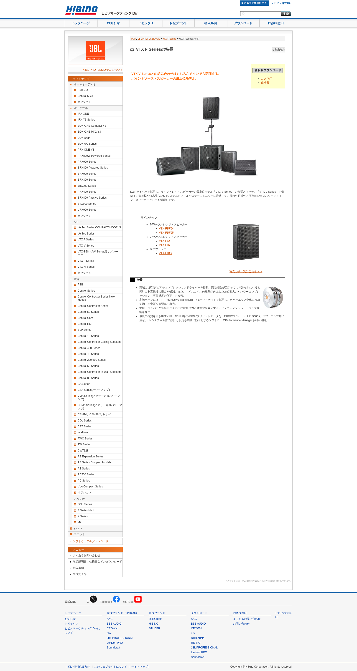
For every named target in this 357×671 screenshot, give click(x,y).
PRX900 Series (87, 161)
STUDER (154, 628)
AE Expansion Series (90, 456)
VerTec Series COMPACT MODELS (99, 227)
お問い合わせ (241, 623)
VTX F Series (86, 260)
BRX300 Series (87, 179)
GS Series (84, 384)
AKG (109, 619)
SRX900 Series (87, 173)
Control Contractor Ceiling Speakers (99, 341)
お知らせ (70, 619)
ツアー (78, 222)
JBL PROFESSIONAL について (103, 69)
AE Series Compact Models (94, 462)
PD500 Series (86, 474)
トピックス (71, 623)
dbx (109, 633)
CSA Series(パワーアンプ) (94, 389)
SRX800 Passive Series (92, 197)
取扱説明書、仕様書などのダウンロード (97, 561)
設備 (76, 279)
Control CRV (85, 318)
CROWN (112, 628)
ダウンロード (199, 613)
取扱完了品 (80, 574)
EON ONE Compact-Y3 (92, 125)
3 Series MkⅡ (86, 510)
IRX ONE (83, 113)
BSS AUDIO (114, 623)
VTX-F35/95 (166, 232)
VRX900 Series (87, 209)
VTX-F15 (164, 245)
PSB (80, 284)
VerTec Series (86, 233)
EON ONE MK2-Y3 (89, 131)
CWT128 (83, 450)
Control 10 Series (88, 336)
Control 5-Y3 (85, 96)
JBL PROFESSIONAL (149, 39)
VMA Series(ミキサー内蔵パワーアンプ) (99, 397)
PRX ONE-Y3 (86, 149)
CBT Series (85, 426)
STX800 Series (87, 203)
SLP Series (84, 329)
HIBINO (153, 623)
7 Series (83, 516)
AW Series (84, 444)
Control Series (86, 290)
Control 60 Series (88, 366)
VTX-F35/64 (166, 228)
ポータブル (81, 108)
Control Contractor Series (93, 306)
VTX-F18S (165, 253)
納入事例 (78, 568)
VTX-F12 (164, 240)
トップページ (73, 613)
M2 (80, 522)
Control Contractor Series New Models (96, 298)
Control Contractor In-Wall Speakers (99, 371)
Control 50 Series (88, 311)
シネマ (78, 528)
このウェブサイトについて (110, 666)
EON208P (84, 137)
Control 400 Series (89, 348)
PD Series (84, 480)
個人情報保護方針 (79, 666)
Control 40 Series (88, 354)
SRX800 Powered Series (93, 167)
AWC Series (85, 438)
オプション (84, 101)
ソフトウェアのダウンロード (90, 541)
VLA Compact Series (90, 486)
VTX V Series (86, 245)
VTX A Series (86, 239)
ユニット (79, 534)
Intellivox (83, 432)
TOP (133, 39)
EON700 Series (87, 143)
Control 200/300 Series (92, 359)
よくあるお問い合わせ (86, 555)
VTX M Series (86, 266)
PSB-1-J (83, 89)
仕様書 (265, 82)
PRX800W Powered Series (94, 155)
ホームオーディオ (85, 84)
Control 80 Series (88, 378)
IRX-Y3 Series (86, 119)
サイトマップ (139, 666)
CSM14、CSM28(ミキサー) (94, 414)
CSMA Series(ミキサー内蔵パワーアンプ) (100, 407)
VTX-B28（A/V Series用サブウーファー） (99, 253)
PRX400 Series (87, 191)
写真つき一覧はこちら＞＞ (246, 271)
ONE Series (85, 504)
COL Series (85, 420)
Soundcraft (113, 647)
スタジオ (79, 498)
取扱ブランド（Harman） (122, 613)
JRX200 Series (87, 185)
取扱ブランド (157, 613)
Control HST (85, 323)
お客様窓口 (240, 613)
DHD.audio (155, 619)
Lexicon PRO (115, 642)
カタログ (266, 78)
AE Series (84, 468)
